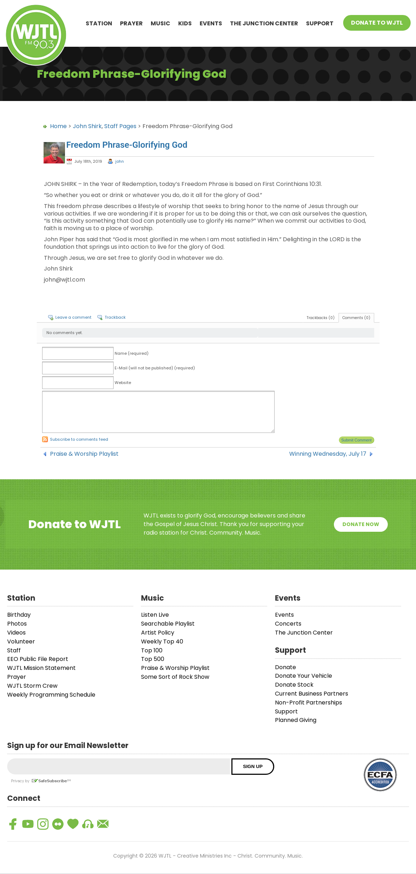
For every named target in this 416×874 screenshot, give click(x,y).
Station (99, 23)
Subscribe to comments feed (79, 439)
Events (211, 23)
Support (320, 23)
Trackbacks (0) (321, 317)
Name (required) (132, 353)
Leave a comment (73, 317)
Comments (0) (356, 317)
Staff (14, 650)
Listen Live (155, 615)
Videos (16, 632)
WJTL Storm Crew (32, 686)
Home (58, 126)
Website (123, 382)
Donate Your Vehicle (303, 676)
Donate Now (360, 524)
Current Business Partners (311, 693)
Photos (17, 624)
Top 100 (151, 650)
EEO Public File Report (37, 659)
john (119, 161)
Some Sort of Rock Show (175, 677)
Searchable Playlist (168, 624)
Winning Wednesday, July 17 (327, 454)
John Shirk (87, 126)
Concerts (288, 624)
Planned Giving (295, 720)
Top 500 (152, 659)
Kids (185, 23)
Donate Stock (294, 685)
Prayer (131, 23)
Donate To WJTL (377, 23)
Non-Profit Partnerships (308, 702)
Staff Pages (120, 126)
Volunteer (21, 641)
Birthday (19, 615)
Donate (285, 667)
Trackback (115, 317)
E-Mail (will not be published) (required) (155, 368)
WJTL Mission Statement (41, 668)
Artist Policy (157, 632)
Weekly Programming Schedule (51, 695)
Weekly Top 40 (162, 641)
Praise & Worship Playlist (84, 454)
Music (160, 23)
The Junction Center (264, 23)
